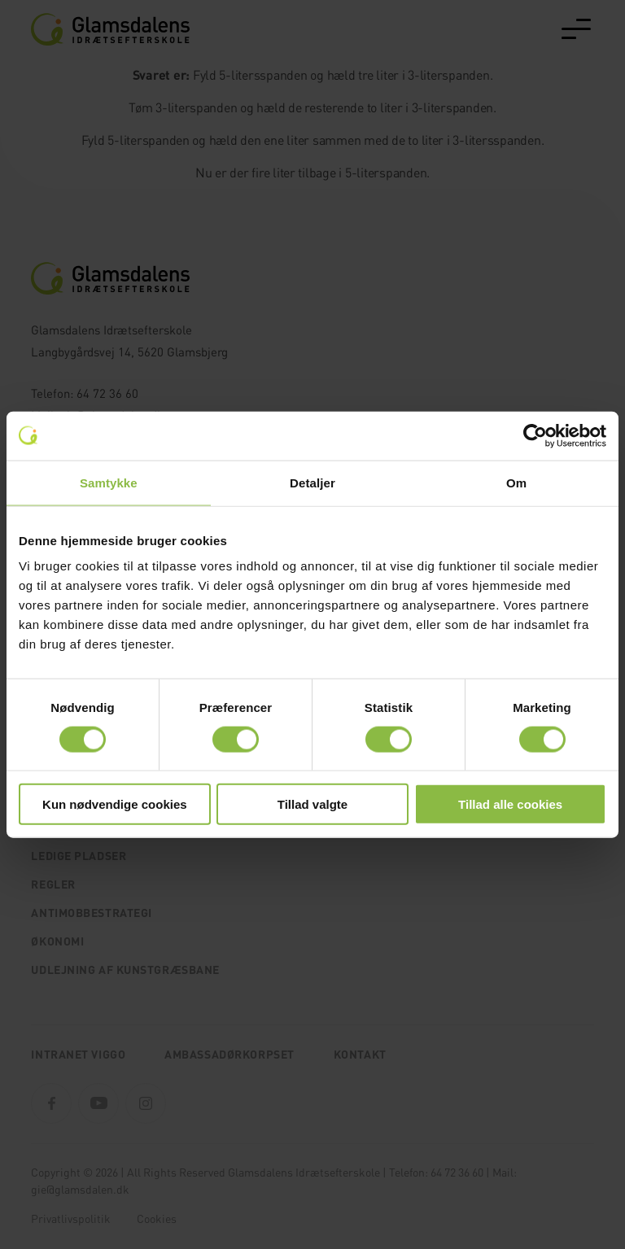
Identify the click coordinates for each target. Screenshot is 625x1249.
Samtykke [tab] (109, 482)
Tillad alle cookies (510, 804)
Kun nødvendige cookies (114, 804)
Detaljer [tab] (312, 482)
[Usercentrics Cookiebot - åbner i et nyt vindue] (535, 435)
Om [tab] (516, 482)
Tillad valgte (312, 804)
